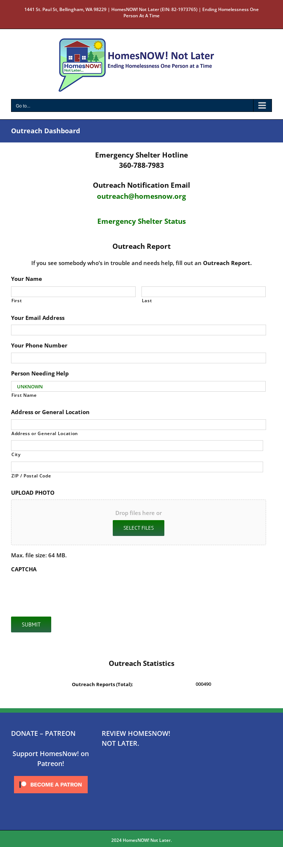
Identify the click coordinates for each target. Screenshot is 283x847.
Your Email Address (37, 317)
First (16, 300)
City (16, 454)
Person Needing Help (40, 373)
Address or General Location (50, 412)
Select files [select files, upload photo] (138, 528)
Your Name (26, 278)
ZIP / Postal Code (31, 476)
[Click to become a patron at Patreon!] (51, 776)
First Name (24, 395)
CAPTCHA (23, 569)
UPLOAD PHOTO (33, 492)
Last (147, 300)
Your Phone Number (39, 345)
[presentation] (67, 590)
